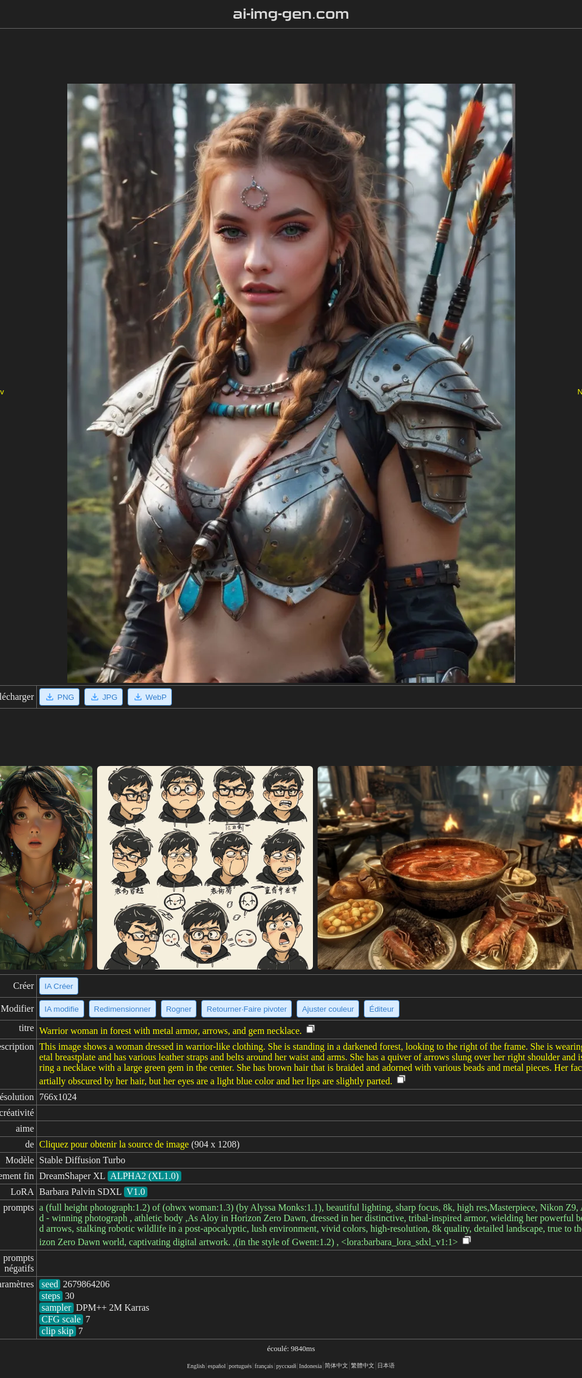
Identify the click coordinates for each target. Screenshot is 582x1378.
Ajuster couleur (328, 1009)
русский (286, 1366)
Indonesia (310, 1366)
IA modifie (61, 1009)
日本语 (386, 1365)
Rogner (179, 1009)
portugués (240, 1366)
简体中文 (336, 1365)
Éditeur (381, 1009)
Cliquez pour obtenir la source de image (114, 1144)
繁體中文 (362, 1365)
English (196, 1366)
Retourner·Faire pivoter (246, 1009)
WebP (150, 697)
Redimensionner (122, 1009)
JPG (103, 697)
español (217, 1366)
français (263, 1366)
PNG (59, 697)
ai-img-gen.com (291, 14)
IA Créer (58, 986)
